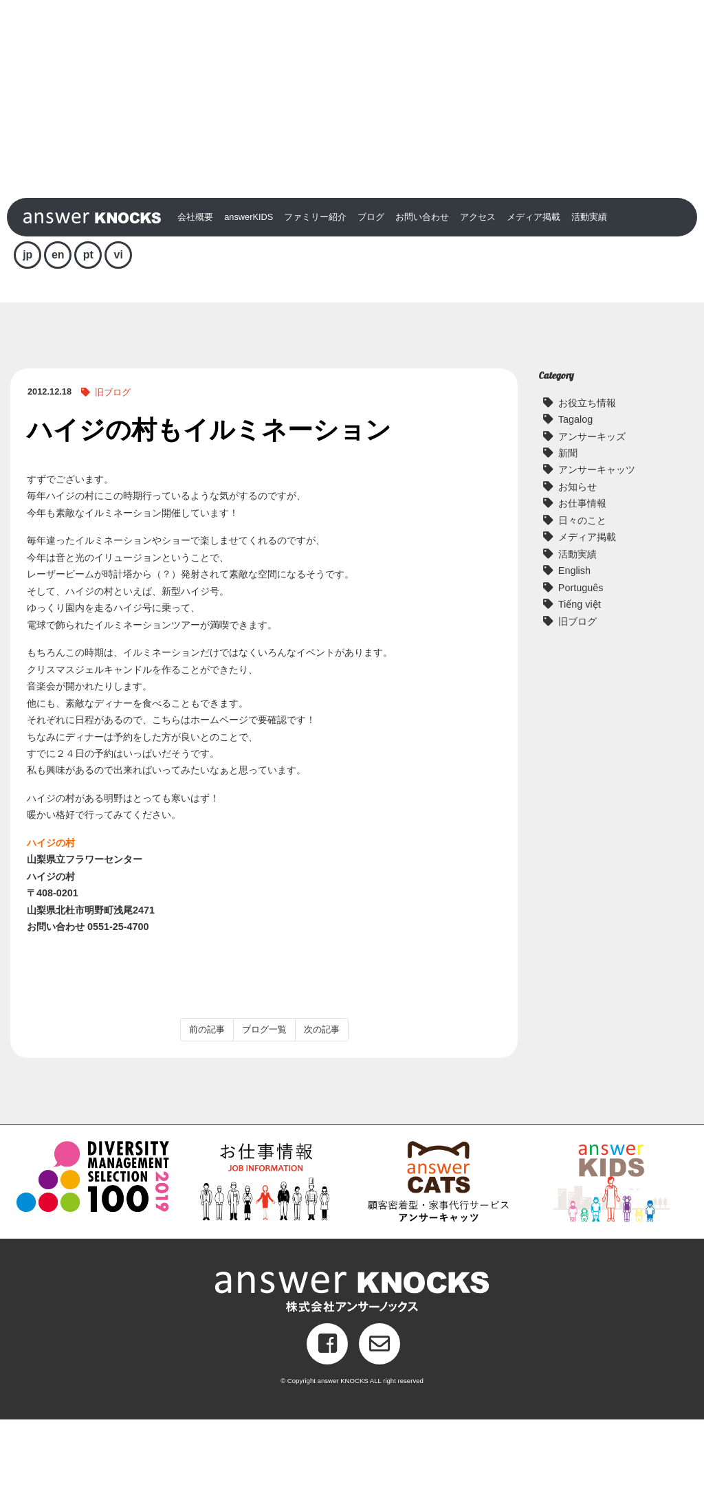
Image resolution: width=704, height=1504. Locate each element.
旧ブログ (113, 477)
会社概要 (195, 301)
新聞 (568, 537)
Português (581, 672)
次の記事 (322, 1114)
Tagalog (575, 503)
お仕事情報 (582, 587)
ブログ (371, 301)
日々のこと (582, 604)
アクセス (478, 301)
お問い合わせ (422, 301)
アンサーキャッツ (596, 554)
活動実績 (589, 301)
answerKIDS (248, 301)
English (574, 655)
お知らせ (577, 571)
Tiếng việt (579, 688)
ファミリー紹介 (315, 301)
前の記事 (207, 1114)
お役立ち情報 (587, 487)
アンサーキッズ (592, 521)
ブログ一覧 (264, 1114)
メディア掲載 (533, 301)
